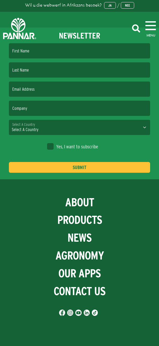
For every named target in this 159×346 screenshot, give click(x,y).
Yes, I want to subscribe (72, 146)
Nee (127, 5)
